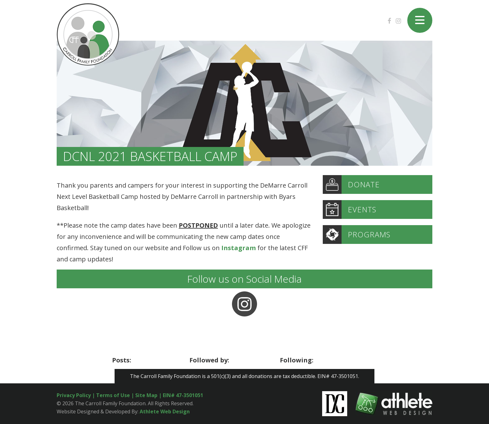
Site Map (147, 395)
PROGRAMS (356, 234)
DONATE (351, 184)
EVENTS (349, 209)
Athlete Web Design (165, 411)
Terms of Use (113, 395)
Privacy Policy (74, 395)
